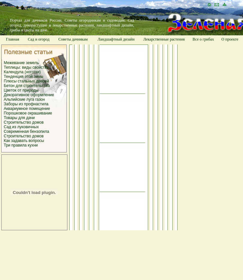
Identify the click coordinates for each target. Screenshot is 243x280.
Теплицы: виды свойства (26, 67)
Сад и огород (38, 39)
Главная (12, 39)
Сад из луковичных (21, 127)
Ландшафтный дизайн (115, 39)
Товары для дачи (19, 117)
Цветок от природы (21, 90)
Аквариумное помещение (27, 108)
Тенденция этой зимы (23, 76)
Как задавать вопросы (24, 140)
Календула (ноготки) (22, 72)
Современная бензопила (26, 131)
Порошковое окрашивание (28, 113)
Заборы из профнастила (26, 104)
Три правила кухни (21, 145)
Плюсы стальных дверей (26, 81)
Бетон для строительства (27, 85)
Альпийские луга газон (24, 99)
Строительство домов (24, 122)
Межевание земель (21, 63)
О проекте (229, 39)
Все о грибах (203, 39)
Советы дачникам (73, 39)
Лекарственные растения (164, 39)
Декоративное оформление (29, 95)
